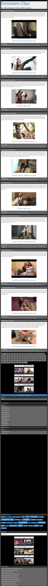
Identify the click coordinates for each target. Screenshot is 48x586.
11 (28, 353)
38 (7, 358)
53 (45, 358)
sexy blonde (25, 110)
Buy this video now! (24, 106)
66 (32, 360)
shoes (34, 45)
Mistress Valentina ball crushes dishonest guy (10, 581)
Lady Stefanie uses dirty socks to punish (9, 584)
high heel (34, 110)
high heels (15, 522)
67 (35, 360)
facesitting (36, 350)
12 (31, 353)
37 (4, 358)
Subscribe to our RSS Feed (24, 395)
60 (17, 360)
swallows (42, 77)
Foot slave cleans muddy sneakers (9, 113)
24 (17, 356)
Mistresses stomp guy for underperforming (10, 570)
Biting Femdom (4, 425)
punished (15, 212)
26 (22, 356)
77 (14, 362)
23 (14, 356)
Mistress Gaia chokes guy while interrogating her (11, 579)
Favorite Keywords (6, 514)
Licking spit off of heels (6, 48)
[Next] (26, 362)
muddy (32, 145)
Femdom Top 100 (5, 433)
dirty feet (32, 284)
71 (45, 360)
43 (19, 358)
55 (4, 360)
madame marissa (34, 522)
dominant (22, 145)
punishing (32, 350)
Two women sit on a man (7, 182)
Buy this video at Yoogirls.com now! (24, 41)
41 (14, 358)
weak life (31, 77)
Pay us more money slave (7, 250)
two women (7, 212)
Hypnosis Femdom (5, 412)
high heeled (31, 179)
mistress (22, 317)
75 (9, 362)
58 (12, 360)
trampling (4, 528)
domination (34, 516)
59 (14, 360)
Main (2, 399)
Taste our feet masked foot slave (8, 150)
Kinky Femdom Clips (6, 408)
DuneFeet (6, 179)
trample (41, 525)
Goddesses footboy (8, 45)
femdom (26, 519)
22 (12, 356)
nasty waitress (14, 45)
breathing (21, 212)
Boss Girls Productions (9, 77)
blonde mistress (30, 110)
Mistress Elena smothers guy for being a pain (10, 573)
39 (9, 358)
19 (4, 356)
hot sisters (24, 350)
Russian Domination (5, 431)
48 (32, 358)
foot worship (39, 519)
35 (45, 356)
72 (2, 362)
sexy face (15, 317)
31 (35, 356)
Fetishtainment (7, 317)
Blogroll (4, 405)
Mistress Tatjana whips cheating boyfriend (10, 577)
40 (12, 358)
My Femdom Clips (5, 407)
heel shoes (38, 110)
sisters (19, 350)
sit (9, 212)
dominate (26, 317)
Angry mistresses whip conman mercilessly (10, 575)
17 (44, 353)
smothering (3, 247)
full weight (3, 522)
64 (27, 360)
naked (29, 317)
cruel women (28, 45)
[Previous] (4, 354)
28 (27, 356)
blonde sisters (15, 350)
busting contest (16, 110)
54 (2, 360)
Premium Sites (5, 403)
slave (15, 179)
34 (42, 356)
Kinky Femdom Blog (5, 416)
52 (42, 358)
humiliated (24, 45)
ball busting (11, 110)
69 (40, 360)
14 (36, 353)
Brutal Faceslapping (5, 419)
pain (3, 525)
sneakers (40, 145)
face (18, 212)
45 (24, 358)
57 (9, 360)
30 (32, 356)
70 (42, 360)
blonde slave (32, 317)
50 (37, 358)
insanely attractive (21, 284)
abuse (3, 516)
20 (7, 356)
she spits (34, 77)
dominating (28, 350)
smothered (40, 350)
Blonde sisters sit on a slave (7, 320)
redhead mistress (27, 77)
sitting (27, 212)
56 (7, 360)
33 (40, 356)
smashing (12, 317)
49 (35, 358)
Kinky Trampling (5, 423)
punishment (13, 525)
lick (29, 522)
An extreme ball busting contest (8, 80)
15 (39, 353)
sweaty (37, 45)
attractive (26, 284)
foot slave (13, 145)
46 (27, 358)
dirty (39, 45)
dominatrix (41, 516)
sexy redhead (21, 77)
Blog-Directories (5, 427)
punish (7, 525)
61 (19, 360)
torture (36, 525)
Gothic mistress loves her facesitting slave (10, 215)
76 (12, 362)
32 (37, 356)
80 (22, 362)
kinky (20, 317)
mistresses (18, 179)
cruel (27, 516)
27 (24, 356)
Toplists (4, 429)
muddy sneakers (18, 145)
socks (32, 45)
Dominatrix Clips (15, 3)
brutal (23, 516)
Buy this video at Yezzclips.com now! (24, 313)
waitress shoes (19, 45)
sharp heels (39, 77)
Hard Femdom (4, 418)
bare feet (29, 284)
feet (9, 179)
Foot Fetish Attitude (8, 145)
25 (19, 356)
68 (37, 360)
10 (26, 353)
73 (4, 362)
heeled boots (35, 179)
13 (33, 353)
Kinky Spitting (4, 410)
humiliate (40, 284)
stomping (31, 525)
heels (18, 77)
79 (19, 362)
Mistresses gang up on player (7, 572)
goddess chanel (10, 522)
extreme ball (7, 110)
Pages (3, 397)
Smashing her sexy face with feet (8, 287)
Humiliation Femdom (6, 414)
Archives (4, 531)
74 (7, 362)
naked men (21, 110)
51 (40, 358)
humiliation (23, 522)
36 (2, 358)
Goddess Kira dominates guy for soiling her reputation (12, 568)
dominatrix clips (7, 519)
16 (41, 353)
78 (17, 362)
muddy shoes (36, 145)
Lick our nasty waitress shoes (8, 10)
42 (17, 358)
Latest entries (5, 566)
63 (24, 360)
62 (22, 360)
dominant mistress (28, 145)
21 (9, 356)
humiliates (26, 179)
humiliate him (22, 179)
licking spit (15, 77)
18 (2, 356)
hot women (16, 284)
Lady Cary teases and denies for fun (9, 583)
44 (22, 358)
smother (24, 212)
